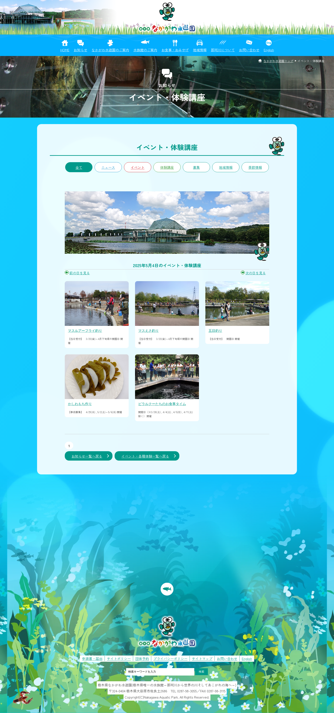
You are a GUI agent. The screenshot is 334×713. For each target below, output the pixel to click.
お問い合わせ (249, 49)
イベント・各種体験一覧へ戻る (145, 456)
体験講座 (167, 167)
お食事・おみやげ (175, 49)
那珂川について (223, 49)
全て (78, 167)
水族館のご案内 (145, 49)
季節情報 (255, 167)
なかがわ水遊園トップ (278, 61)
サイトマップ (202, 658)
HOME (64, 49)
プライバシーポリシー (170, 658)
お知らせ (80, 49)
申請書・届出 (92, 658)
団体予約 (142, 658)
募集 (196, 167)
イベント (137, 167)
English (269, 49)
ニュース (108, 167)
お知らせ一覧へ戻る (87, 456)
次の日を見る (255, 272)
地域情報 (200, 49)
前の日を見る (79, 272)
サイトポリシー (119, 658)
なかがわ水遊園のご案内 (110, 49)
